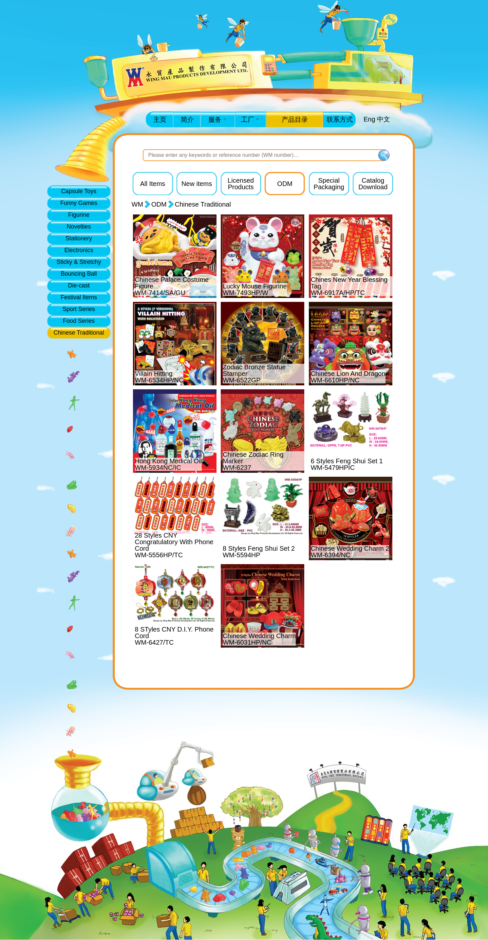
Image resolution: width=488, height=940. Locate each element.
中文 (383, 119)
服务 (217, 119)
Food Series (79, 321)
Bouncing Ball (79, 273)
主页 (159, 119)
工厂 (250, 119)
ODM (159, 204)
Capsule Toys (79, 191)
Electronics (78, 250)
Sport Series (79, 309)
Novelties (78, 226)
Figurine (78, 215)
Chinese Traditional (78, 332)
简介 (187, 119)
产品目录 (295, 119)
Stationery (79, 238)
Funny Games (78, 203)
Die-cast (78, 285)
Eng (369, 119)
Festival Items (79, 297)
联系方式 (340, 119)
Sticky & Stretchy (78, 262)
